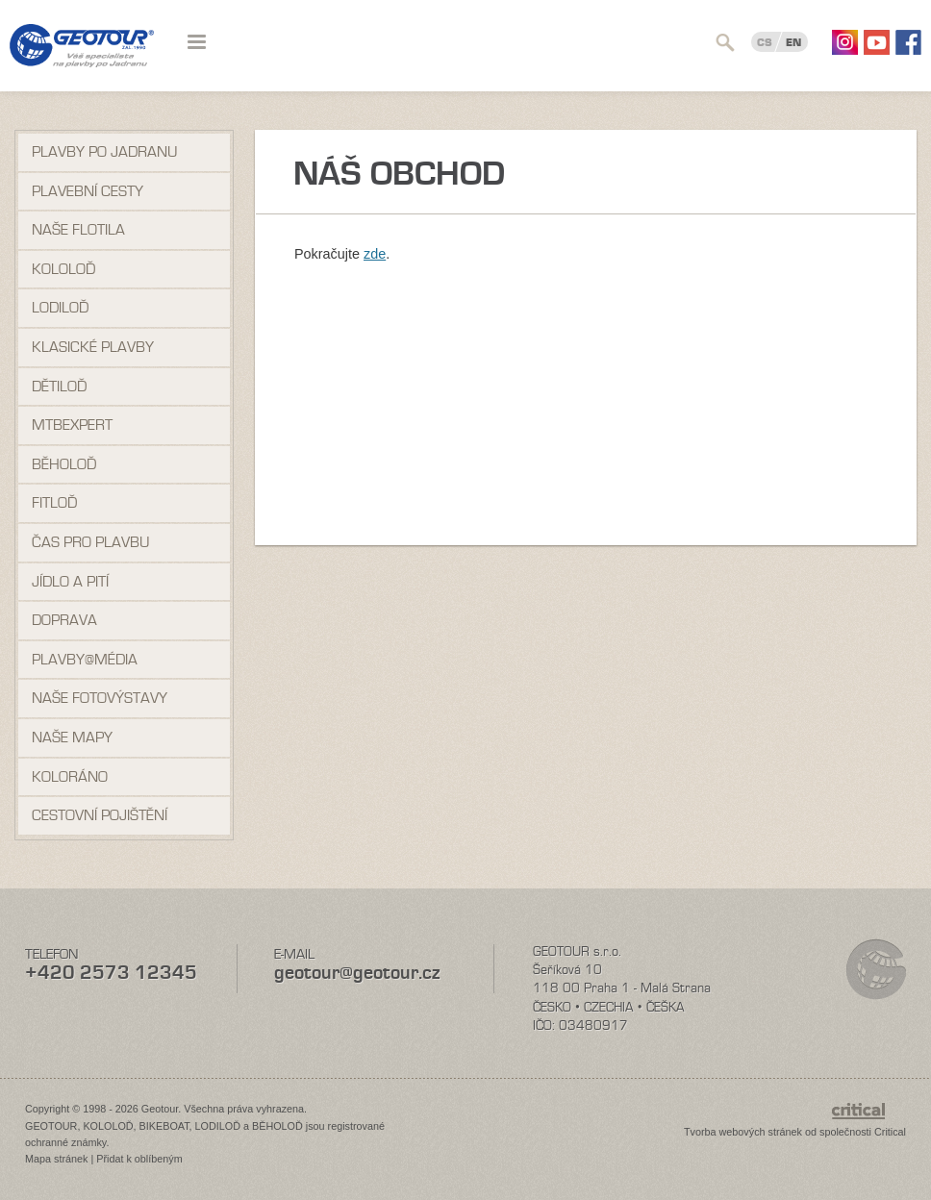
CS (764, 42)
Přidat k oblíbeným (139, 1158)
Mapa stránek (56, 1158)
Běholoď (64, 464)
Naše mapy (72, 737)
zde (375, 254)
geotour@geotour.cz (357, 973)
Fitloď (54, 503)
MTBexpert (72, 425)
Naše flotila (78, 229)
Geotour (82, 57)
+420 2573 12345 (111, 973)
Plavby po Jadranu (104, 152)
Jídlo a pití (70, 581)
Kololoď (63, 269)
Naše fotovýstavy (99, 698)
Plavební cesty (87, 191)
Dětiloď (59, 386)
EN (793, 42)
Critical (890, 1132)
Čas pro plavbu (90, 542)
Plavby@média (85, 659)
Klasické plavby (93, 347)
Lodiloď (60, 307)
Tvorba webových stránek (743, 1132)
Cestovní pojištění (99, 815)
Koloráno (70, 777)
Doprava (64, 620)
